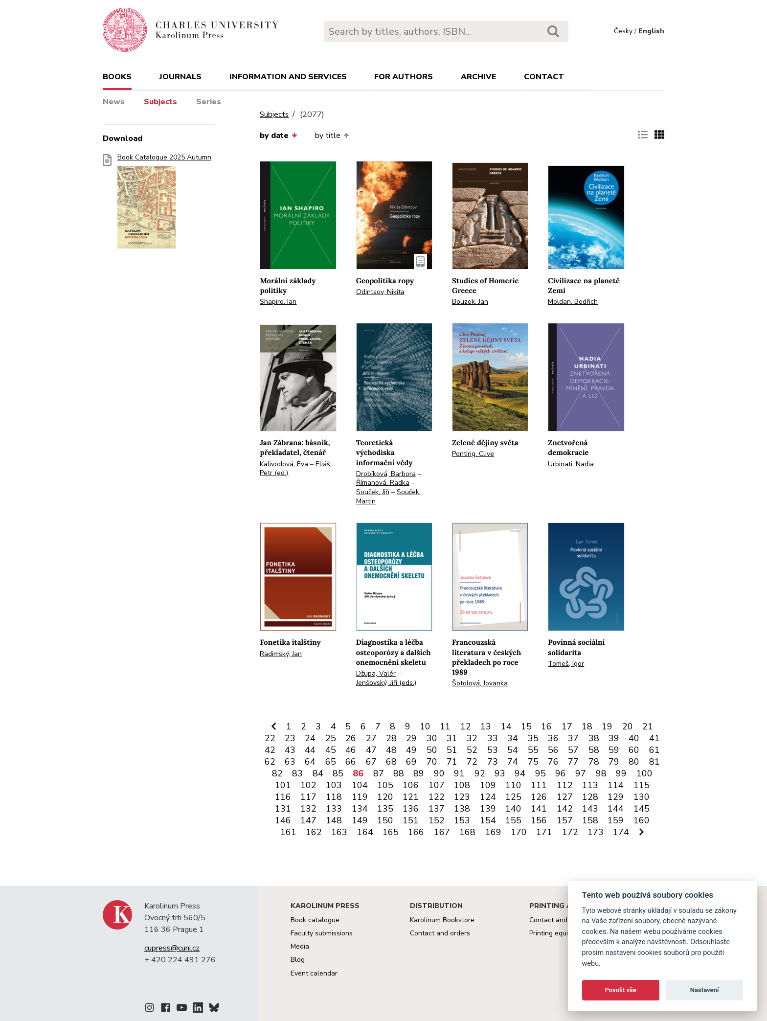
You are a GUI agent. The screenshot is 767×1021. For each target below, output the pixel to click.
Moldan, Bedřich (573, 301)
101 (283, 785)
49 (411, 750)
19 (607, 726)
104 (360, 785)
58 (593, 750)
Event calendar (314, 973)
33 (492, 738)
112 (565, 785)
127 (565, 797)
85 (338, 773)
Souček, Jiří (372, 492)
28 (391, 738)
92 (479, 773)
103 (334, 785)
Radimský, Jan (281, 653)
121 (411, 797)
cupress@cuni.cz (172, 948)
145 (641, 809)
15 (526, 726)
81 (654, 762)
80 (634, 762)
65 (330, 762)
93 (500, 773)
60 (634, 750)
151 (411, 820)
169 (493, 832)
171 (544, 832)
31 (452, 738)
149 (360, 820)
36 (553, 738)
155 (513, 820)
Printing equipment (558, 933)
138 (462, 809)
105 (385, 785)
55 (533, 750)
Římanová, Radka (382, 482)
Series (208, 101)
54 (512, 750)
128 (590, 797)
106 (411, 785)
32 (472, 738)
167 (442, 832)
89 (418, 773)
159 (616, 820)
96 (560, 773)
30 (432, 738)
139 (488, 809)
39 (614, 738)
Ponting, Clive (473, 453)
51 (452, 750)
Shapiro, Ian (278, 301)
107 (437, 785)
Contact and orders (440, 933)
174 (621, 832)
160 (641, 820)
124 (488, 797)
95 (540, 773)
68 (391, 762)
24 (310, 738)
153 (462, 820)
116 (283, 797)
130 (641, 797)
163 (339, 832)
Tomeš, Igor (566, 663)
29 (411, 738)
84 (318, 773)
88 (398, 773)
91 (459, 773)
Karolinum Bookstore (442, 920)
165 (391, 832)
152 (437, 820)
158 (590, 820)
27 (371, 738)
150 (385, 820)
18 (587, 726)
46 (350, 750)
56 (553, 750)
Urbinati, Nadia (571, 464)
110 (513, 785)
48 (391, 750)
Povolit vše (620, 990)
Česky (623, 31)
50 (432, 750)
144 (616, 809)
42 (270, 750)
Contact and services (562, 920)
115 (641, 785)
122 (437, 797)
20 (627, 726)
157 (565, 820)
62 (270, 762)
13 (485, 726)
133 (334, 809)
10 (425, 726)
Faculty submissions (322, 933)
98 (601, 773)
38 (593, 738)
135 (385, 809)
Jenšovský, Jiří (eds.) (386, 682)
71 (452, 762)
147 (308, 820)
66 (350, 762)
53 (492, 750)
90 (439, 773)
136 (411, 809)
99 (621, 773)
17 (567, 726)
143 (590, 809)
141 (539, 809)
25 (330, 738)
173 (595, 832)
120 (385, 797)
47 (371, 750)
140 (513, 809)
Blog (298, 959)
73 (492, 762)
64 (310, 762)
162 (314, 832)
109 (488, 785)
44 (310, 750)
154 (488, 820)
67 (371, 762)
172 (570, 832)
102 (308, 785)
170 (519, 832)
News (114, 101)
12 (465, 726)
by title (332, 135)
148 (334, 820)
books (117, 76)
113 (590, 785)
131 (283, 809)
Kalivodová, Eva (284, 464)
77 (573, 762)
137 (437, 809)
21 (647, 726)
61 (654, 750)
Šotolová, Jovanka (480, 683)
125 (513, 797)
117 (308, 797)
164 (365, 832)
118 (334, 797)
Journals (180, 76)
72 (472, 762)
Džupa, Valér (376, 673)
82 (277, 773)
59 (614, 750)
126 (539, 797)
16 (546, 726)
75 (533, 762)
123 (462, 797)
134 (360, 809)
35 (533, 738)
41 (654, 738)
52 (472, 750)
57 (573, 750)
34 (512, 738)
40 (634, 738)
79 (614, 762)
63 (290, 762)
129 (616, 797)
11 (445, 726)
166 (416, 832)
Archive (478, 76)
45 (330, 750)
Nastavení (704, 990)
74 (512, 762)
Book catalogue (315, 920)
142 (565, 809)
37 (573, 738)
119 (360, 797)
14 (506, 726)
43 (290, 750)
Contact (544, 76)
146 (283, 820)
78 (593, 762)
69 (411, 762)
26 (350, 738)
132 (308, 809)
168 (467, 832)
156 (539, 820)
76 (553, 762)
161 (288, 832)
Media (300, 946)
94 (520, 773)
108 (462, 785)
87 (378, 773)
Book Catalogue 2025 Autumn (164, 204)
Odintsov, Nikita (380, 291)
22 (270, 738)
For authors (403, 76)
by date (278, 135)
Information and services (288, 76)
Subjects (160, 101)
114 (616, 785)
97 (580, 773)
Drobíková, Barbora (386, 473)
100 (644, 773)
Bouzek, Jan (470, 301)
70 (432, 762)
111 (539, 785)
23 (290, 738)
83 (297, 773)
